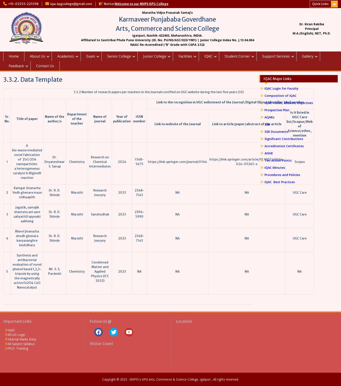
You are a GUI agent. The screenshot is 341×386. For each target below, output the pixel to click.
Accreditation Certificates (284, 146)
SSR (267, 124)
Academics (65, 56)
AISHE (269, 153)
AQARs (269, 117)
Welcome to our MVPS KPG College (141, 4)
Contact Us (45, 65)
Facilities (185, 56)
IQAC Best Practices (280, 182)
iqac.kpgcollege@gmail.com (71, 4)
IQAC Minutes (275, 168)
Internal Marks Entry (22, 339)
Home (14, 56)
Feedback (16, 65)
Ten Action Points (278, 160)
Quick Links (320, 4)
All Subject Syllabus (21, 344)
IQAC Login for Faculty (282, 88)
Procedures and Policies (282, 175)
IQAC (208, 56)
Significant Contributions (284, 139)
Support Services (276, 56)
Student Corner (237, 56)
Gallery (307, 56)
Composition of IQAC (281, 96)
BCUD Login (16, 335)
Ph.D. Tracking (18, 348)
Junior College (154, 56)
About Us (37, 56)
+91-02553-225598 (23, 4)
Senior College (119, 56)
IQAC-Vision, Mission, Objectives (289, 103)
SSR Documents (276, 132)
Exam (90, 56)
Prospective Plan (277, 110)
